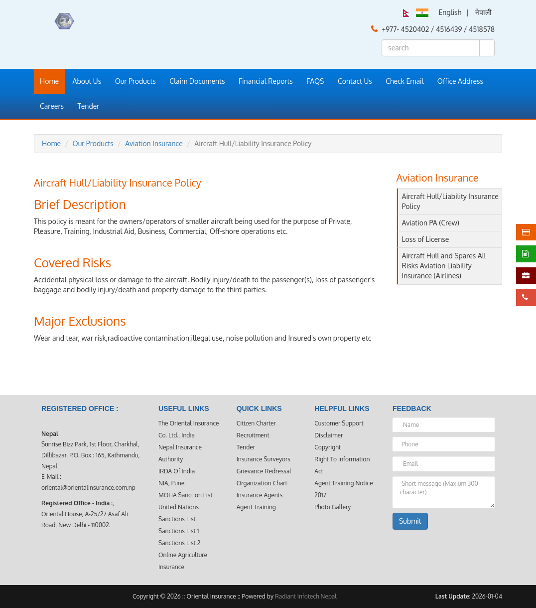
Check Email (404, 81)
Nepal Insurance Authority (180, 453)
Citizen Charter (256, 423)
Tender (89, 106)
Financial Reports (266, 81)
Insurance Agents (260, 495)
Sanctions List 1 (178, 531)
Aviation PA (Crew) (430, 222)
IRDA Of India (176, 471)
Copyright (327, 447)
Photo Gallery (332, 507)
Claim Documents (197, 81)
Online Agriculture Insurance (182, 561)
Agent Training (256, 507)
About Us (87, 81)
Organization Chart (262, 483)
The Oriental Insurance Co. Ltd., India (188, 429)
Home (49, 81)
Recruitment (253, 435)
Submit (410, 521)
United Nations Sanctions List (178, 513)
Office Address (460, 81)
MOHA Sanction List (185, 495)
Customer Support (338, 423)
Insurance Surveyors (263, 459)
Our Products (135, 81)
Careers (52, 106)
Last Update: (453, 596)
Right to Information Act (342, 465)
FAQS (315, 81)
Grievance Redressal (264, 471)
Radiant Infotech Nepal (306, 596)
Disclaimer (328, 435)
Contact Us (355, 81)
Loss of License (425, 239)
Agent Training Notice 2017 (343, 489)
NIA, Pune (171, 483)
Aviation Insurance (154, 143)
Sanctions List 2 (179, 543)
